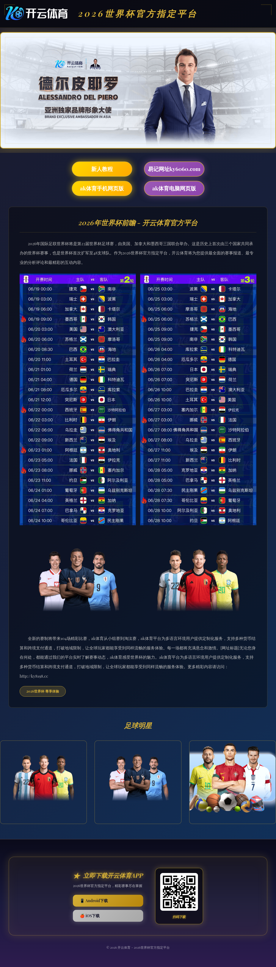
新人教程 (102, 168)
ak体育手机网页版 (102, 188)
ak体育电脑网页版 (174, 188)
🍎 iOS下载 (90, 915)
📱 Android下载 (94, 900)
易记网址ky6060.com (174, 168)
